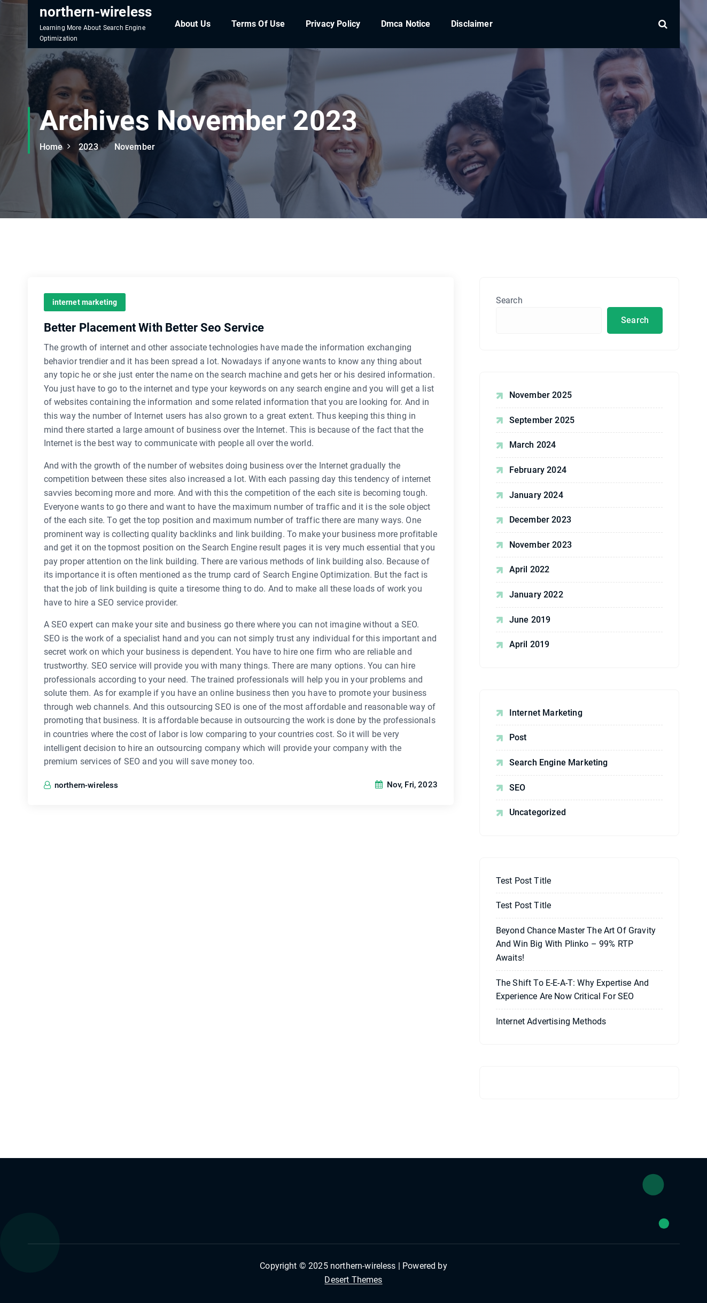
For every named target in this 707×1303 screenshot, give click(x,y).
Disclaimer (472, 24)
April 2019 (529, 644)
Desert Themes (353, 1280)
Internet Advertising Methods (551, 1021)
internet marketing (85, 302)
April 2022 (529, 569)
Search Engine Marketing (558, 762)
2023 (88, 147)
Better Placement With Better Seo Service (154, 327)
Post (518, 737)
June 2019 (529, 620)
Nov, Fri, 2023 (406, 785)
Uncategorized (537, 812)
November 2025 (540, 395)
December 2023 (540, 520)
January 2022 (536, 594)
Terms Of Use (258, 24)
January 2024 (536, 495)
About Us (193, 24)
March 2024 (532, 445)
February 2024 (537, 470)
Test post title (523, 881)
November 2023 (540, 545)
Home (51, 147)
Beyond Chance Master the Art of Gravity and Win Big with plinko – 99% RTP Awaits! (576, 944)
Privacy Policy (333, 24)
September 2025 (541, 420)
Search (509, 300)
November (134, 147)
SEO (517, 788)
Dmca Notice (406, 24)
